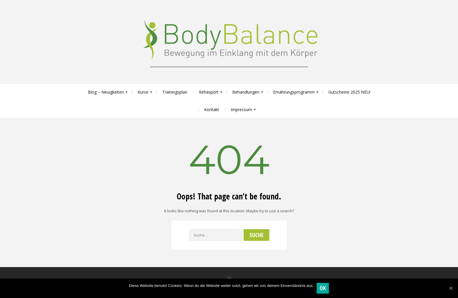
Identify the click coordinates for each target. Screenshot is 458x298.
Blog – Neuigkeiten (106, 92)
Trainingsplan (174, 92)
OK (323, 288)
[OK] (451, 288)
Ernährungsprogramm (294, 92)
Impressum (241, 109)
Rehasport (208, 92)
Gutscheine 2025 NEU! (349, 92)
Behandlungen (245, 92)
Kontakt (211, 109)
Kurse (143, 92)
